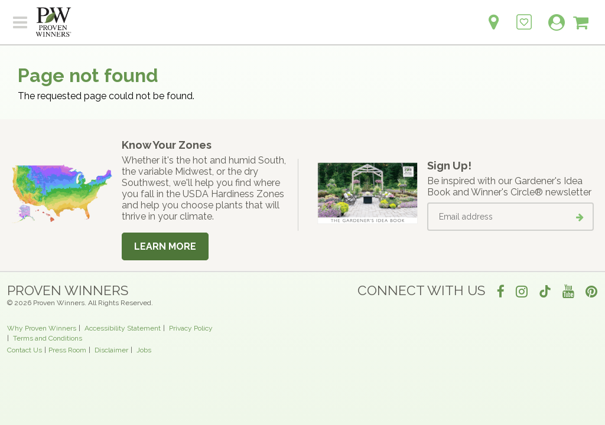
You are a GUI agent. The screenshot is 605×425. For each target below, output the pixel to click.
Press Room (67, 350)
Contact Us (24, 350)
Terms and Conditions (47, 338)
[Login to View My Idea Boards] (524, 15)
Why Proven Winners (41, 328)
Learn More (165, 246)
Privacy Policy (191, 328)
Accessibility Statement (122, 328)
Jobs (143, 350)
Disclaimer (111, 350)
